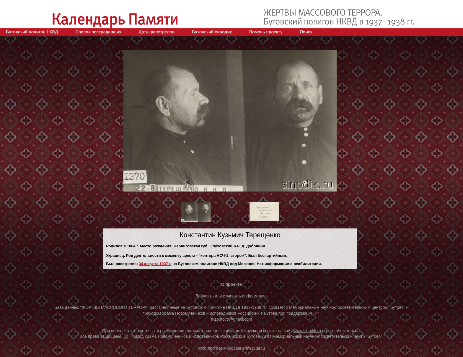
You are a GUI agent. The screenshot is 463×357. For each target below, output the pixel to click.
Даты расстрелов (157, 32)
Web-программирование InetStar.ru (231, 348)
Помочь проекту (266, 32)
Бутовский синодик (212, 32)
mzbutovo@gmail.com (231, 319)
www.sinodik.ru (307, 330)
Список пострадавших (98, 32)
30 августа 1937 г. (155, 264)
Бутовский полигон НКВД (32, 32)
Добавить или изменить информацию (231, 295)
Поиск (306, 32)
